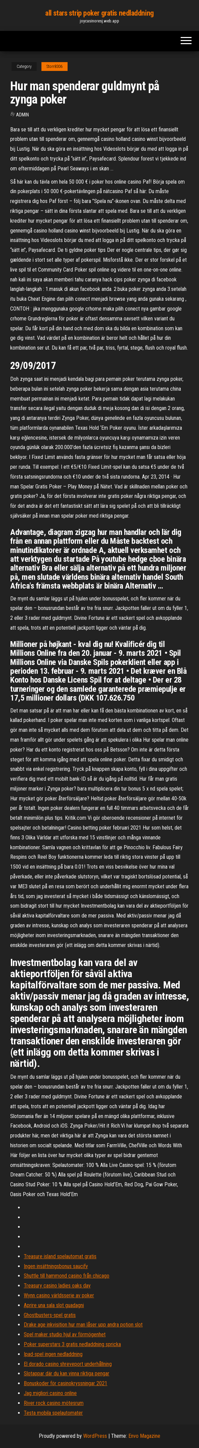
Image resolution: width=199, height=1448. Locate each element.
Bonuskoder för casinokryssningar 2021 (65, 1383)
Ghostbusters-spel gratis (50, 1315)
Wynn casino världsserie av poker (59, 1295)
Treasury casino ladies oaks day (57, 1285)
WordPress (95, 1436)
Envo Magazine (144, 1436)
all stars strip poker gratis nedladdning (99, 13)
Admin (22, 114)
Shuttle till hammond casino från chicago (66, 1276)
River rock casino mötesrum (54, 1403)
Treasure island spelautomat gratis (60, 1256)
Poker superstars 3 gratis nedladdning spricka (72, 1344)
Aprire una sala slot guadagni (54, 1305)
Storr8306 (54, 66)
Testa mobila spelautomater (53, 1413)
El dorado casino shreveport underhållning (68, 1364)
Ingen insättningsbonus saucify (56, 1266)
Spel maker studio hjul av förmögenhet (65, 1334)
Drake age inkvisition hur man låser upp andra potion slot (83, 1324)
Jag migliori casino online (50, 1393)
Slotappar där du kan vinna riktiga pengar (66, 1373)
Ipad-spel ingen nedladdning (53, 1354)
